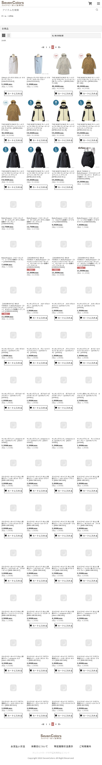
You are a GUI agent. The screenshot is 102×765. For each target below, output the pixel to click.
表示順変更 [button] (58, 35)
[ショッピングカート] (90, 3)
